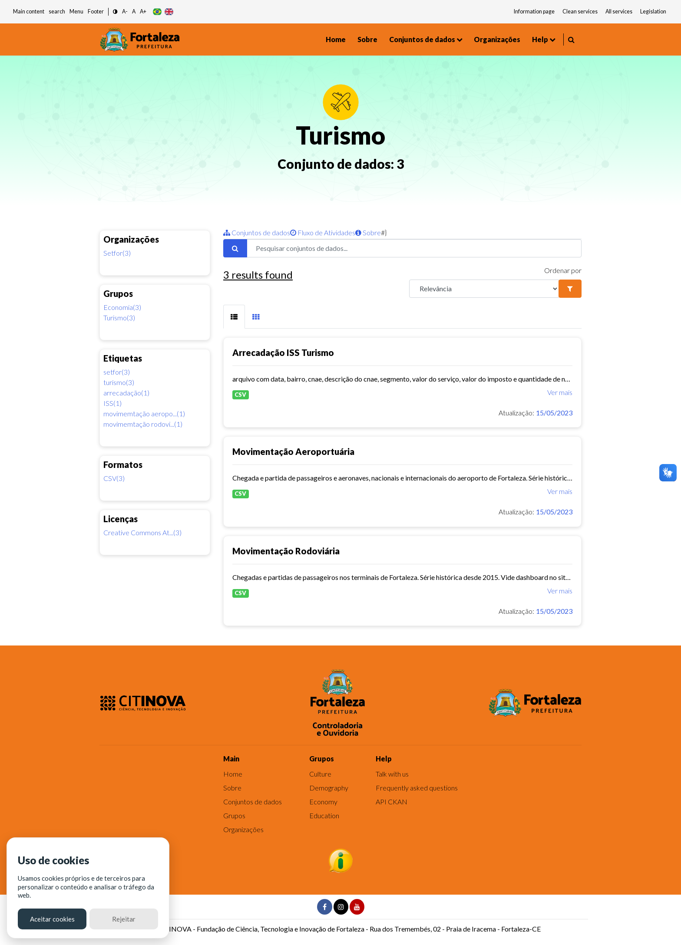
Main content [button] (28, 11)
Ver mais (559, 392)
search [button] (57, 11)
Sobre (367, 39)
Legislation (653, 11)
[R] (484, 289)
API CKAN (391, 801)
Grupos (234, 815)
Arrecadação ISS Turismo (283, 352)
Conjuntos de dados (422, 39)
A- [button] (125, 11)
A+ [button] (143, 11)
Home (336, 39)
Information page (534, 11)
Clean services (580, 11)
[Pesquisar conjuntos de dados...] (414, 248)
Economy (323, 801)
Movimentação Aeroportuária (293, 451)
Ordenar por (563, 270)
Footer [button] (96, 11)
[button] (115, 12)
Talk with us (392, 774)
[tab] (234, 317)
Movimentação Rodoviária (286, 551)
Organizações (497, 39)
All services (618, 11)
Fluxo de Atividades (322, 232)
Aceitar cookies (52, 919)
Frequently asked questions (417, 788)
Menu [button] (76, 11)
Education (324, 815)
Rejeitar (124, 919)
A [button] (134, 11)
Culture (320, 774)
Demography (328, 788)
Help (540, 39)
